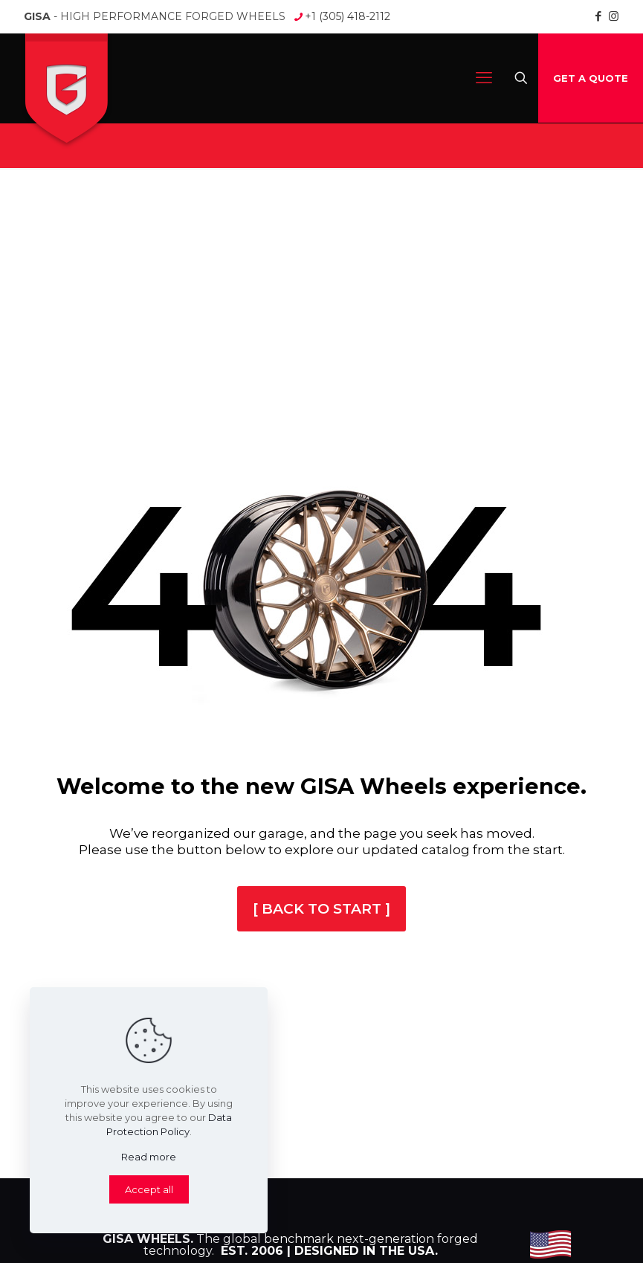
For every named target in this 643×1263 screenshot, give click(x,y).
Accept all (149, 1189)
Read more (148, 1157)
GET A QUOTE (590, 78)
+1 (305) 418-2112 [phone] (347, 16)
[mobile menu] (484, 78)
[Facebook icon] (598, 16)
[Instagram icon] (613, 16)
